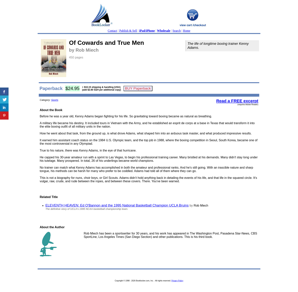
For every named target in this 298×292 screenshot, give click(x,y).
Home (186, 30)
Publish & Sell (128, 30)
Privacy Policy (177, 281)
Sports (54, 100)
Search (177, 30)
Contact (112, 30)
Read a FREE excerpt (237, 101)
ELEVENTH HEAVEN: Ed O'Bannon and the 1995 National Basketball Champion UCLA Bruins (117, 205)
